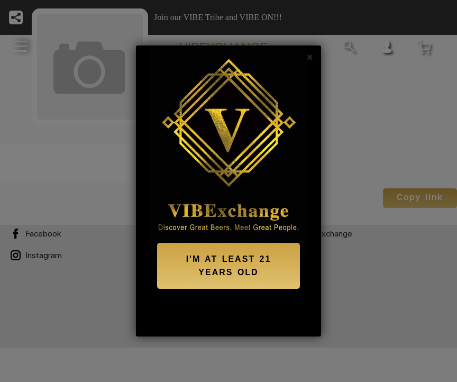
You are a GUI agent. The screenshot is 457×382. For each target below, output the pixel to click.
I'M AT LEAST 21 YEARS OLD (228, 265)
